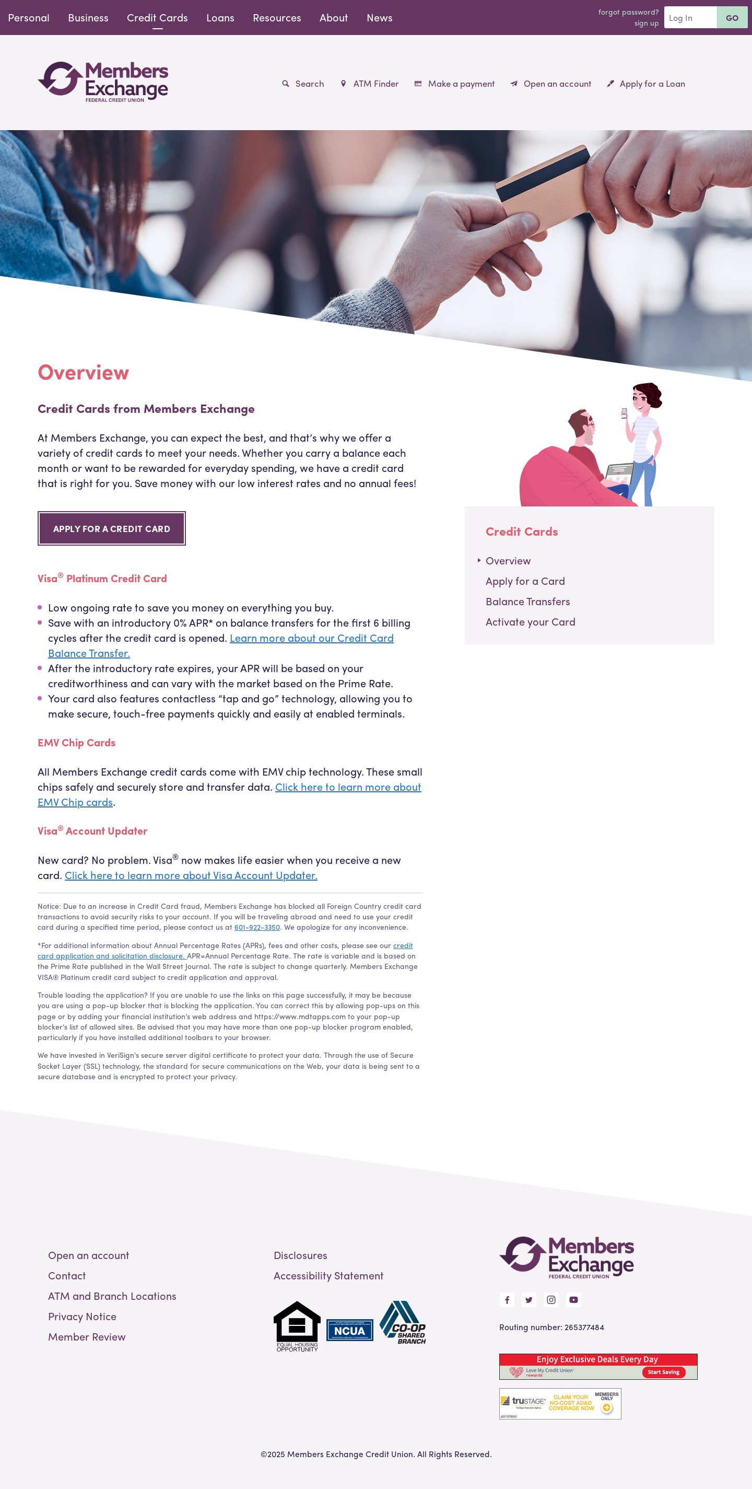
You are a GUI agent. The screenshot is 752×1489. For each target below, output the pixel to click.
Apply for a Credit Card (112, 528)
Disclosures (300, 1254)
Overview (508, 560)
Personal (29, 17)
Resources (277, 17)
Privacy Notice (82, 1315)
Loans (220, 17)
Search (303, 83)
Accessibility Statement (329, 1275)
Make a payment (455, 83)
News (380, 17)
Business (88, 17)
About (334, 17)
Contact (67, 1275)
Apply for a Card (525, 580)
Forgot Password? (628, 11)
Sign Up (646, 22)
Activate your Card (530, 621)
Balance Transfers (528, 600)
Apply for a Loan (646, 83)
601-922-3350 (257, 926)
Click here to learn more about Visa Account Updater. (191, 874)
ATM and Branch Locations (112, 1295)
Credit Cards (157, 17)
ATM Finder (369, 83)
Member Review (87, 1336)
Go (732, 17)
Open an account (550, 83)
